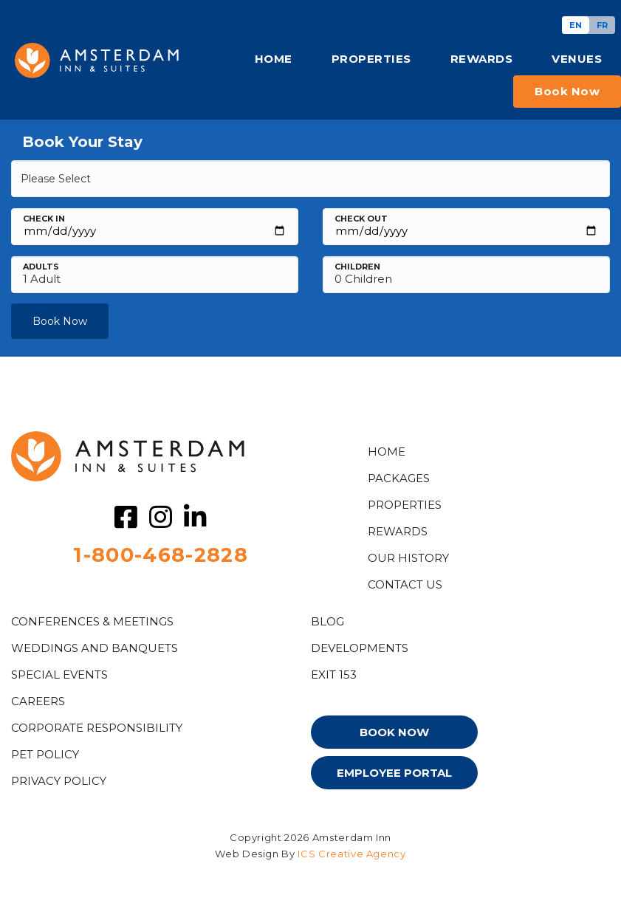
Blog (327, 621)
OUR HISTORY (408, 558)
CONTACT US (405, 584)
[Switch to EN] (575, 25)
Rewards (398, 531)
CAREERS (38, 701)
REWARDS (481, 59)
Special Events (59, 675)
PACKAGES (399, 478)
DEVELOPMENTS (359, 648)
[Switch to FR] (602, 25)
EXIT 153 (334, 675)
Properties (405, 505)
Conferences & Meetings (92, 621)
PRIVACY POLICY (58, 781)
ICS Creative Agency (351, 853)
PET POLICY (45, 754)
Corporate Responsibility (96, 728)
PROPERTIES (371, 59)
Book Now (59, 321)
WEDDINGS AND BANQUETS (94, 648)
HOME (273, 59)
